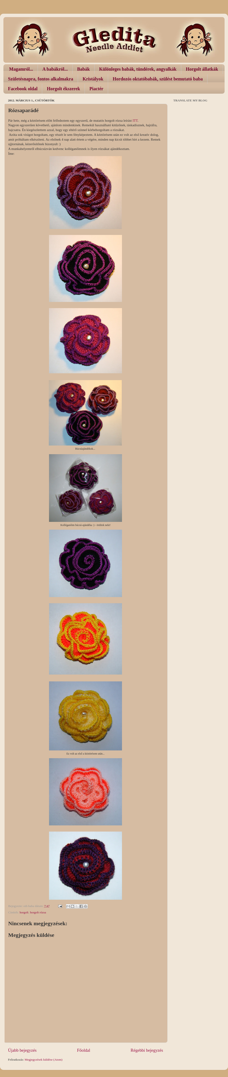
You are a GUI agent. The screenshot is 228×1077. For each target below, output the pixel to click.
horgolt (24, 912)
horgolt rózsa (38, 912)
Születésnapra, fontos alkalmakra (40, 78)
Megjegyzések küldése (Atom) (43, 1059)
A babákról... (55, 69)
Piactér (96, 88)
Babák (83, 69)
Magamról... (21, 69)
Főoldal (83, 1050)
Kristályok (93, 78)
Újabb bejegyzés (22, 1050)
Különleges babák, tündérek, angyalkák (137, 69)
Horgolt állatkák (202, 69)
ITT (134, 120)
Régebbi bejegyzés (147, 1050)
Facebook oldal (22, 88)
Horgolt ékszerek (63, 88)
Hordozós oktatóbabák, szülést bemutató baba (158, 78)
